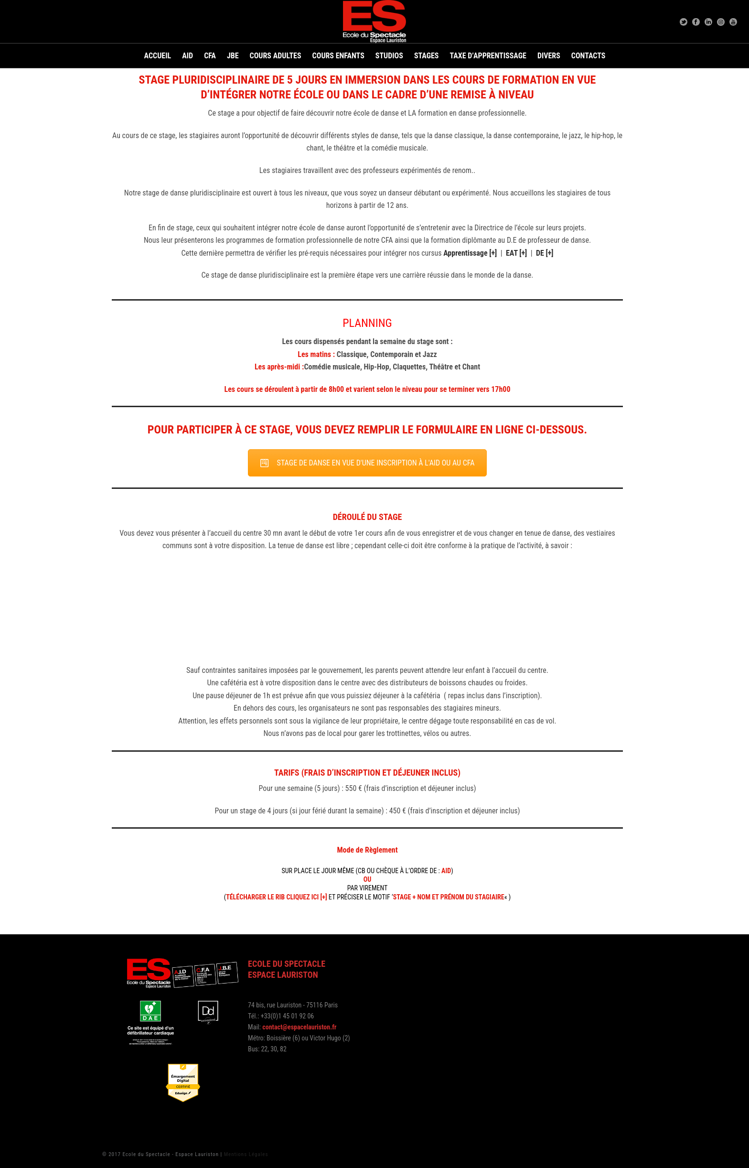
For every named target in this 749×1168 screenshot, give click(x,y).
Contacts (588, 55)
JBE (233, 55)
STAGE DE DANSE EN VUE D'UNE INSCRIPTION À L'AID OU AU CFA (367, 462)
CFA (210, 55)
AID (187, 55)
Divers (548, 55)
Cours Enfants (338, 55)
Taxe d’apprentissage (488, 55)
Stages (426, 55)
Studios (389, 55)
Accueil (157, 55)
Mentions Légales (246, 1154)
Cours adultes (275, 55)
